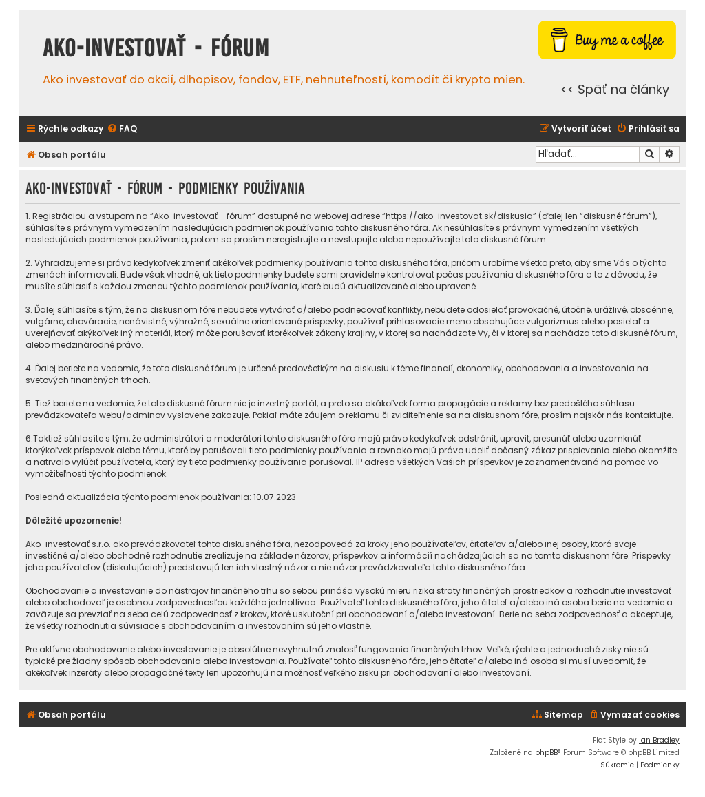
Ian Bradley (659, 740)
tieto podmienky (248, 274)
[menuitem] (122, 129)
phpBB (546, 752)
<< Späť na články (614, 89)
